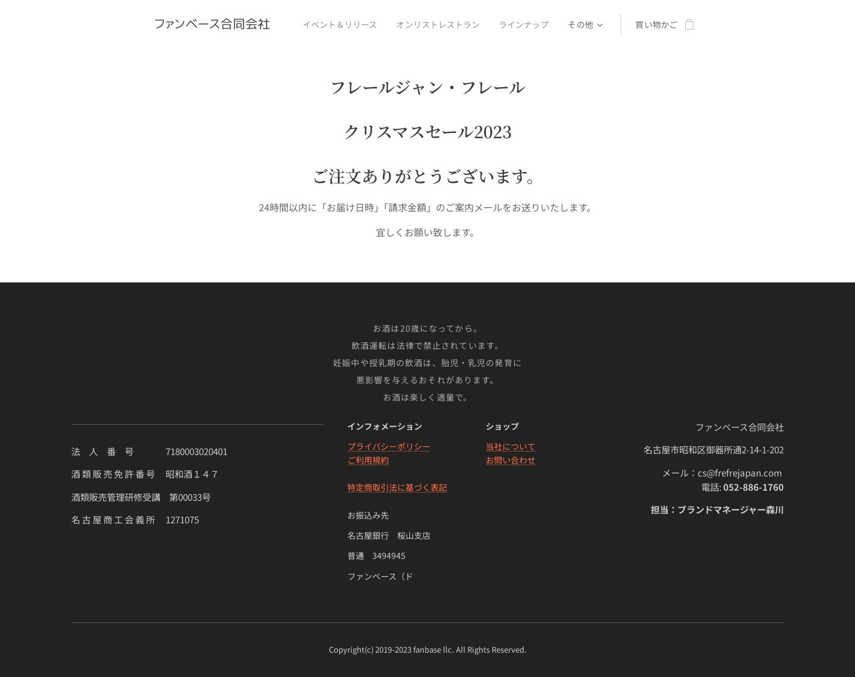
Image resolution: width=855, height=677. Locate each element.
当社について (511, 447)
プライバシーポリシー (388, 447)
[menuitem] (340, 24)
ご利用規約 (368, 460)
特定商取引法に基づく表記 (397, 487)
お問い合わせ (511, 460)
